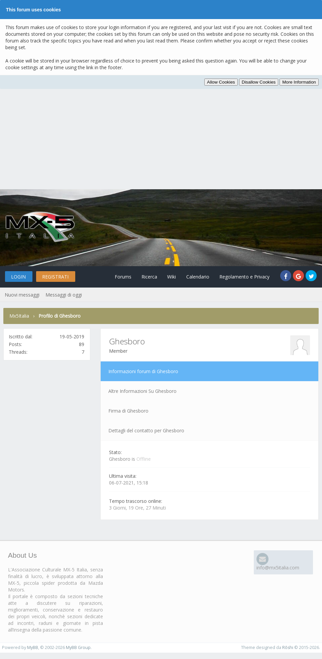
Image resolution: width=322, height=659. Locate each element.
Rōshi (287, 647)
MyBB (32, 647)
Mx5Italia (19, 316)
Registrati (57, 276)
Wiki (169, 276)
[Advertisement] (161, 139)
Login (19, 276)
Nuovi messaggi (22, 295)
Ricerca (145, 276)
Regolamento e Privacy (243, 276)
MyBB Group (78, 647)
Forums (118, 276)
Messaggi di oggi (63, 295)
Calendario (195, 276)
